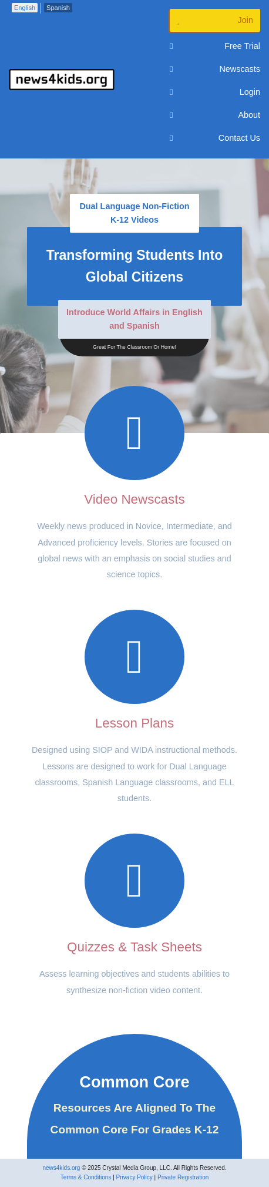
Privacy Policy (134, 1177)
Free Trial (215, 46)
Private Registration (183, 1177)
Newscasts (215, 69)
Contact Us (215, 138)
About (215, 115)
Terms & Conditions (86, 1177)
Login (215, 92)
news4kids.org (61, 1168)
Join (215, 20)
